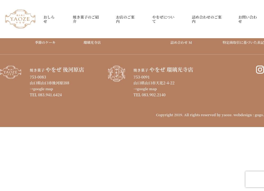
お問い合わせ (247, 19)
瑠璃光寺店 (92, 42)
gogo (259, 114)
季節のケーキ (45, 42)
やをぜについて (163, 19)
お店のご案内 (125, 19)
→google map (41, 88)
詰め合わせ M (181, 42)
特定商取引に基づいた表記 (243, 42)
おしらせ (48, 19)
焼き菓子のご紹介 (86, 19)
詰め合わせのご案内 (207, 19)
